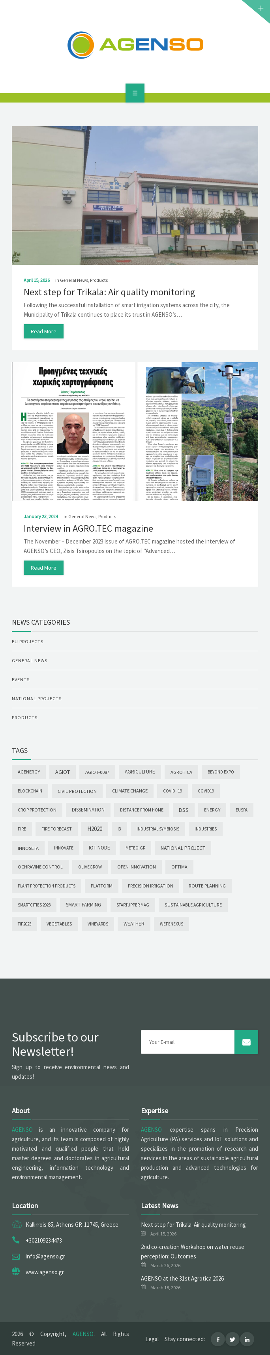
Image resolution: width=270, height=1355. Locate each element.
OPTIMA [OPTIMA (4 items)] (179, 867)
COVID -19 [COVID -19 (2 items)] (172, 791)
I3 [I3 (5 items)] (119, 829)
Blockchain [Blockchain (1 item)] (30, 791)
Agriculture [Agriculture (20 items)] (140, 771)
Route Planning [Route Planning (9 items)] (207, 886)
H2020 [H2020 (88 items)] (94, 828)
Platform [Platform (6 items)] (101, 886)
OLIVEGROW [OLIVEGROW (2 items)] (90, 867)
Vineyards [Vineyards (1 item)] (98, 924)
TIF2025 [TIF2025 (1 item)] (24, 924)
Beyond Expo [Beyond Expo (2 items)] (221, 772)
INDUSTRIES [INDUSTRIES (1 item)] (206, 829)
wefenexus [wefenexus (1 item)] (171, 924)
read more (43, 331)
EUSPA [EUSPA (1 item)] (242, 810)
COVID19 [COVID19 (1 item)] (206, 791)
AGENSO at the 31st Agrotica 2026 (182, 1278)
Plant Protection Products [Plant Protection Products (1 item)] (46, 886)
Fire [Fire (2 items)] (22, 829)
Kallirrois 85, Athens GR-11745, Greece (72, 1224)
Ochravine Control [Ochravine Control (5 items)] (40, 867)
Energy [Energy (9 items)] (212, 810)
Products (99, 280)
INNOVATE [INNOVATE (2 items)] (63, 848)
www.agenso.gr (45, 1272)
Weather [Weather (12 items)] (134, 923)
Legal (152, 1339)
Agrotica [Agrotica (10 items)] (181, 772)
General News (74, 280)
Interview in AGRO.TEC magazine (88, 528)
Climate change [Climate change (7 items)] (130, 791)
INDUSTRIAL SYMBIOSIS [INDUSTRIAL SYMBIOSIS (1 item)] (158, 829)
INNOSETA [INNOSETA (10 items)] (28, 848)
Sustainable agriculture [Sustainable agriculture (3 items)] (193, 905)
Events (21, 679)
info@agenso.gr (45, 1256)
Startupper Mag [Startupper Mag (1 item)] (132, 905)
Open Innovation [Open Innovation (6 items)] (136, 867)
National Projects (37, 698)
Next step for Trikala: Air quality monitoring (109, 292)
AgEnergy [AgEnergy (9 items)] (29, 772)
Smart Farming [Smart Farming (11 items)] (83, 904)
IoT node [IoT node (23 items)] (99, 847)
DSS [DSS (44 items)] (184, 809)
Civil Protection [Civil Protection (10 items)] (77, 791)
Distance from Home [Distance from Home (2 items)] (141, 810)
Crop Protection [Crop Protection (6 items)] (37, 810)
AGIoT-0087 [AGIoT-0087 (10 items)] (97, 772)
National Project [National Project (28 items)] (183, 847)
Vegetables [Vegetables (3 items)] (59, 924)
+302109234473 (44, 1240)
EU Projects (27, 641)
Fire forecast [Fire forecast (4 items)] (56, 829)
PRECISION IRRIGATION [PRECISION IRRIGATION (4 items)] (150, 886)
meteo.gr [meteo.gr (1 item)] (135, 848)
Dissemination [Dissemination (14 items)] (88, 809)
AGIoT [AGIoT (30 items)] (62, 771)
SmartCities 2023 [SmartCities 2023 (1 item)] (34, 905)
